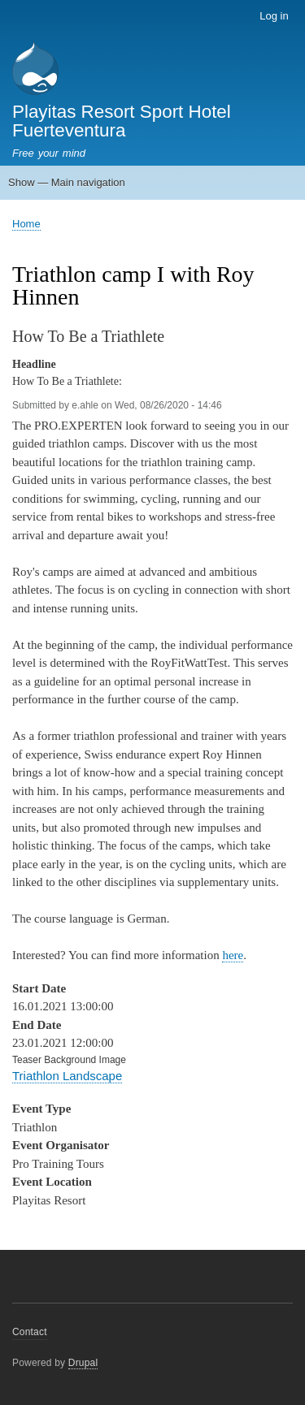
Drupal (83, 1362)
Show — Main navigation (66, 182)
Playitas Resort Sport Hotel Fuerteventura (121, 121)
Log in (273, 16)
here (232, 955)
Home (26, 224)
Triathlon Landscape (67, 1076)
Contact (29, 1332)
